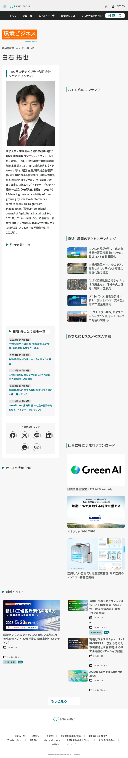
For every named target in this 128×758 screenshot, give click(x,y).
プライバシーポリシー (16, 740)
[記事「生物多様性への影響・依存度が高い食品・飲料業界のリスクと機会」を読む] (29, 346)
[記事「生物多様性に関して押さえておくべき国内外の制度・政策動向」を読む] (30, 377)
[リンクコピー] (36, 447)
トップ (15, 15)
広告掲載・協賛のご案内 (99, 736)
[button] (96, 253)
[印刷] (24, 447)
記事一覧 (29, 15)
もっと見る (64, 701)
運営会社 (37, 736)
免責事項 (52, 736)
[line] (36, 435)
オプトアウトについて (54, 740)
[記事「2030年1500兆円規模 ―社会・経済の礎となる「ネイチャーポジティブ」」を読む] (30, 407)
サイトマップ (71, 744)
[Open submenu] (55, 15)
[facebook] (12, 435)
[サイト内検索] (115, 15)
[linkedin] (48, 435)
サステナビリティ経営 (94, 15)
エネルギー (46, 15)
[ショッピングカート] (106, 6)
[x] (24, 435)
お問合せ (57, 744)
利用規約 (35, 740)
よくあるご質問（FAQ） (109, 740)
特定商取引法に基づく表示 (73, 736)
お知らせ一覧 (21, 736)
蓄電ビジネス (69, 15)
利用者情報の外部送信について (81, 740)
